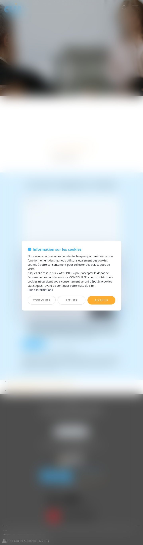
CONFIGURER (41, 300)
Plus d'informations (40, 290)
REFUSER (71, 300)
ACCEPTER (101, 300)
